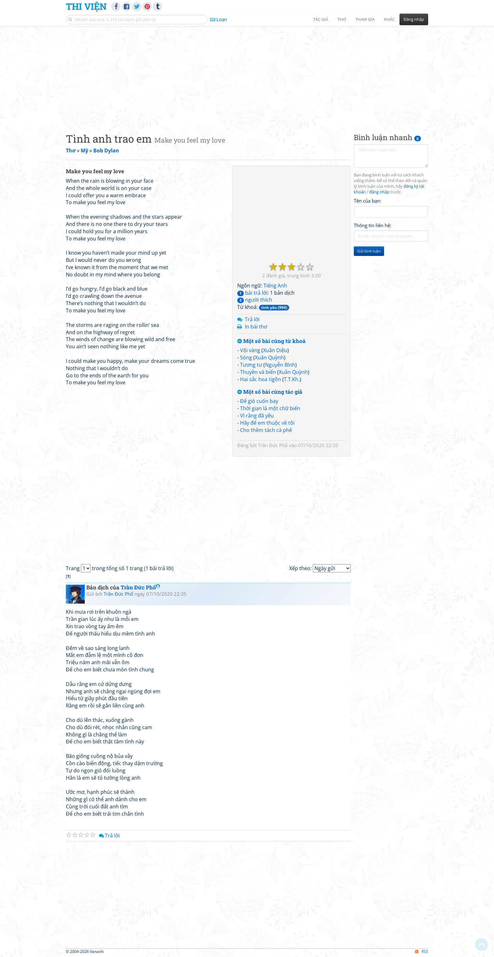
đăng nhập (379, 192)
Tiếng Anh (275, 285)
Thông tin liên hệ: (372, 225)
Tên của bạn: (367, 201)
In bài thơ (256, 326)
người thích (254, 299)
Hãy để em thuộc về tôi (267, 422)
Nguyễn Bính (280, 364)
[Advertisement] (247, 74)
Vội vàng (250, 350)
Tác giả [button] (320, 19)
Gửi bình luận (369, 251)
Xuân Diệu (275, 350)
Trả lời (252, 319)
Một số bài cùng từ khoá (271, 341)
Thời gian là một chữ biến (270, 408)
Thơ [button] (341, 19)
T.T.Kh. (292, 379)
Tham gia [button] (365, 19)
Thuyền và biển (258, 372)
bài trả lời (252, 292)
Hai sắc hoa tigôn (260, 379)
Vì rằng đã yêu (257, 415)
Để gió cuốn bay (259, 401)
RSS (421, 951)
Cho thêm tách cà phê (266, 430)
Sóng (246, 357)
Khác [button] (389, 19)
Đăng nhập (414, 19)
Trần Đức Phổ (273, 445)
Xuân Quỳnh (269, 357)
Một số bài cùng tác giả (269, 392)
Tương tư (251, 364)
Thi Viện (86, 6)
